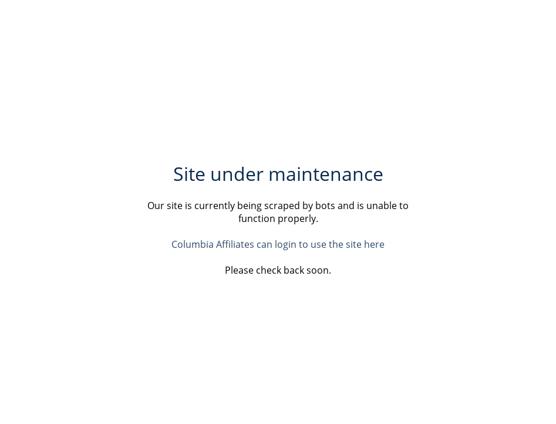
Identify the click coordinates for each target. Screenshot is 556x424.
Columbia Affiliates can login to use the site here (278, 244)
